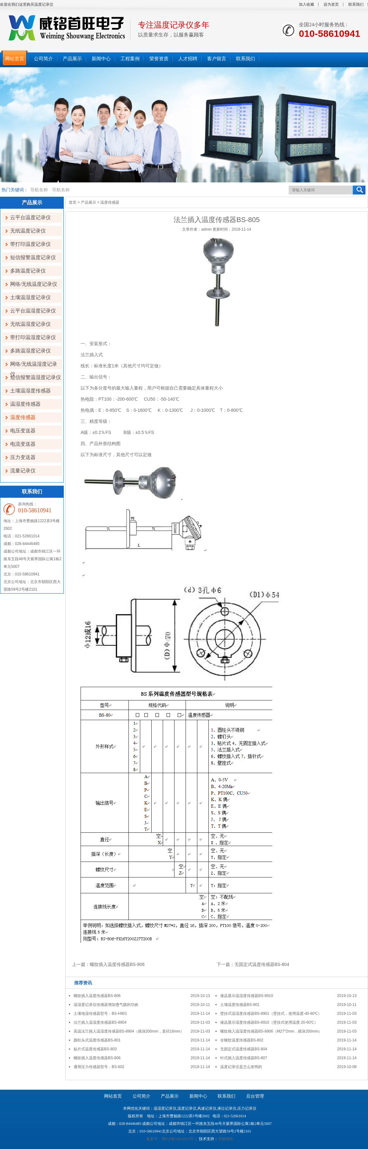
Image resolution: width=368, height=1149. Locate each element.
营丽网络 (225, 1139)
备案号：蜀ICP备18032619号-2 (171, 1139)
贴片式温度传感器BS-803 (95, 1049)
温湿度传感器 (25, 404)
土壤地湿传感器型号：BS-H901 (100, 1013)
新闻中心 (198, 1096)
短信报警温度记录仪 (33, 257)
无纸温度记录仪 (28, 230)
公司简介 (141, 1096)
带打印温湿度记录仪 (33, 337)
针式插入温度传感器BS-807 (243, 1058)
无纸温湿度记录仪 (30, 324)
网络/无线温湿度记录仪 (33, 365)
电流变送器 (23, 444)
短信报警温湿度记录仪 (35, 377)
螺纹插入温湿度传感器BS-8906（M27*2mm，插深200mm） (271, 1031)
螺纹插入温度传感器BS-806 (117, 964)
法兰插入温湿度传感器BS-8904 (100, 1022)
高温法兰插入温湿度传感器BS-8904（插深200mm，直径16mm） (129, 1031)
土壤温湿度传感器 (30, 390)
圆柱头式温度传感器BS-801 (97, 1040)
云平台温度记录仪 (30, 217)
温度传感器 (23, 417)
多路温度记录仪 (28, 270)
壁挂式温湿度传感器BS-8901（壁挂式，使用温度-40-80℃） (271, 1013)
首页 (72, 202)
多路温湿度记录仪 (30, 350)
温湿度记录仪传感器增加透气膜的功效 (106, 1004)
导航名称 (39, 189)
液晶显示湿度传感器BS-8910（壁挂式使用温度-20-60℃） (269, 1022)
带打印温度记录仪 (30, 244)
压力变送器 (23, 457)
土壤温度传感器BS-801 (240, 1004)
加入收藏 (306, 4)
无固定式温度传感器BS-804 (261, 964)
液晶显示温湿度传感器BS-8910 (246, 996)
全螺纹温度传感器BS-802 (241, 1040)
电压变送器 (23, 430)
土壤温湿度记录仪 (30, 297)
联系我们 (356, 4)
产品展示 (88, 202)
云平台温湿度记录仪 (33, 310)
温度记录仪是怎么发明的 (241, 1067)
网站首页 (113, 1096)
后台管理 (255, 1096)
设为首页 (331, 4)
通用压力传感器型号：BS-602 (99, 1067)
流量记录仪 (23, 470)
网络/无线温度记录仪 (33, 284)
